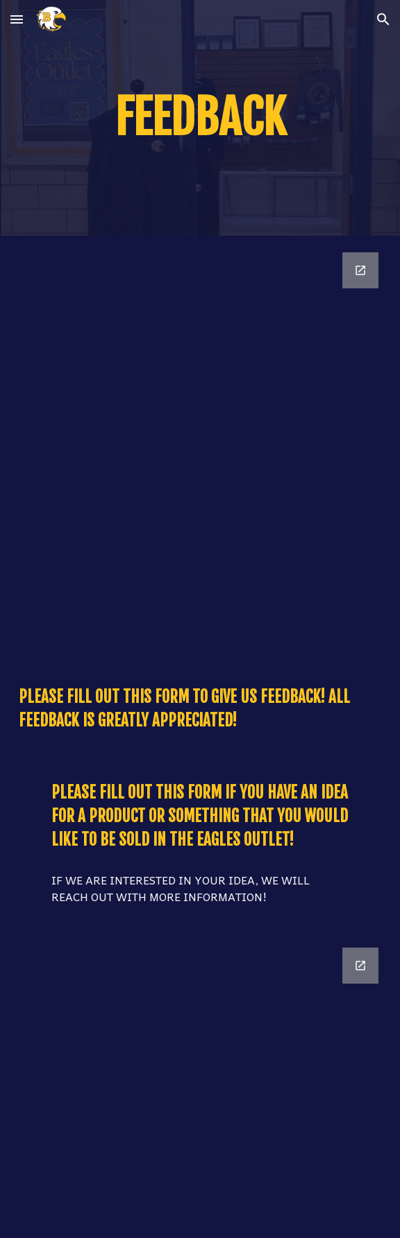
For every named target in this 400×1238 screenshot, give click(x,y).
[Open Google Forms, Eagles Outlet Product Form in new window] (360, 966)
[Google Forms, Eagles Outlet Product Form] (200, 1084)
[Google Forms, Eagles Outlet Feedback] (200, 449)
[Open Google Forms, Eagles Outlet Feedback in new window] (360, 270)
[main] (200, 118)
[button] (16, 19)
